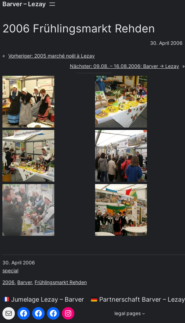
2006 (8, 282)
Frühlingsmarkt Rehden (61, 282)
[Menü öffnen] (52, 4)
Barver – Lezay (24, 4)
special (10, 270)
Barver (24, 282)
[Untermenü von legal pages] (129, 313)
